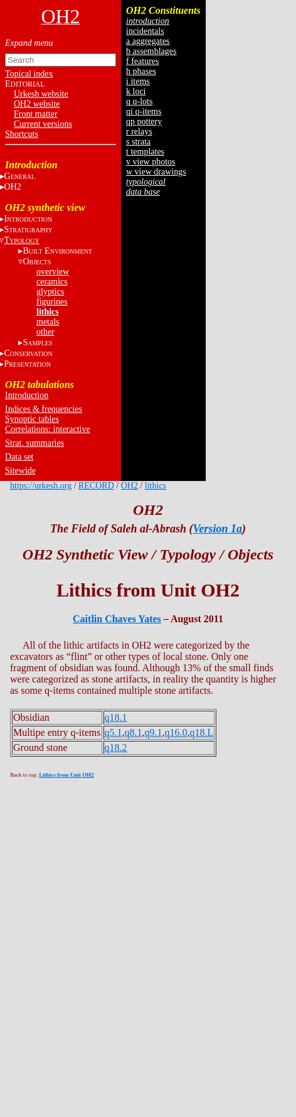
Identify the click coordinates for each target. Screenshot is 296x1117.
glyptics (50, 291)
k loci (136, 91)
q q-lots (139, 101)
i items (138, 81)
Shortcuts (21, 134)
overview (52, 271)
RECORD (96, 485)
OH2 (129, 485)
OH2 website (37, 104)
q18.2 (116, 747)
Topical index (29, 73)
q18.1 (116, 717)
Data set (19, 456)
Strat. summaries (34, 443)
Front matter (36, 114)
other (45, 332)
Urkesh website (41, 94)
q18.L (202, 732)
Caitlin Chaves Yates (117, 618)
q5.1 (113, 732)
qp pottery (144, 121)
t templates (145, 151)
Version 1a (217, 528)
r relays (139, 131)
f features (142, 61)
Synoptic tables (32, 419)
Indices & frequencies (43, 409)
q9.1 (153, 732)
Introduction (26, 395)
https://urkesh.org (40, 485)
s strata (138, 141)
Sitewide (20, 470)
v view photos (151, 161)
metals (48, 321)
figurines (52, 301)
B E (57, 251)
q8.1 (133, 732)
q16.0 (176, 732)
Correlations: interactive (47, 429)
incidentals (145, 31)
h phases (141, 71)
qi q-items (143, 111)
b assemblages (151, 51)
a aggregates (148, 41)
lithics (47, 311)
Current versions (43, 124)
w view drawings (156, 171)
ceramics (52, 281)
